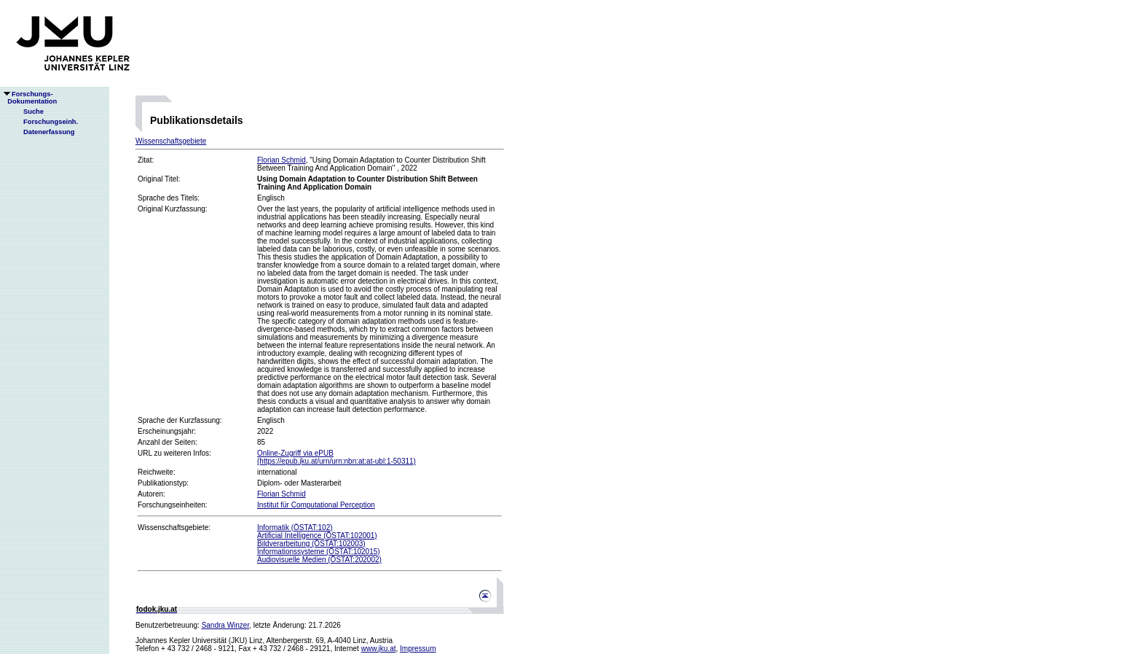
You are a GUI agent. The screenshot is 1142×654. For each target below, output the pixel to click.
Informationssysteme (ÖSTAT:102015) (318, 552)
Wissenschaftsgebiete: (174, 527)
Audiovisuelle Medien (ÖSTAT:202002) (319, 560)
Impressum (418, 649)
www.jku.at (378, 649)
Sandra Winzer (226, 625)
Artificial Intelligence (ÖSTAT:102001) (317, 536)
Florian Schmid (281, 160)
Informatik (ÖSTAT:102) (295, 527)
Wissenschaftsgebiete (170, 141)
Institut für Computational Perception (316, 505)
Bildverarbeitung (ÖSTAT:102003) (311, 544)
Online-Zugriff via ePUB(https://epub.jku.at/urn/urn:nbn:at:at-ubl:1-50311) (336, 457)
